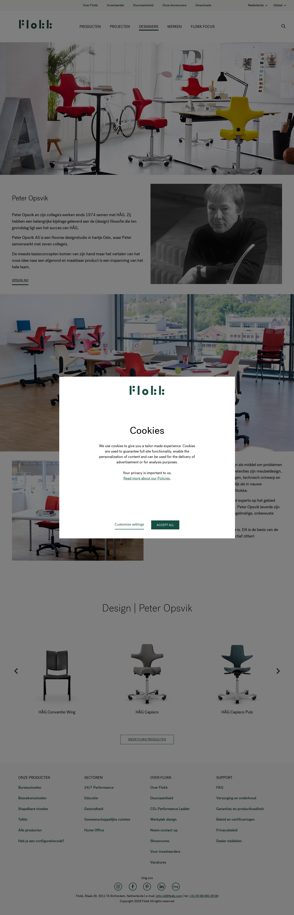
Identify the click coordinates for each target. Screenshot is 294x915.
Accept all (165, 525)
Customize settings (129, 524)
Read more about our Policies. (147, 478)
